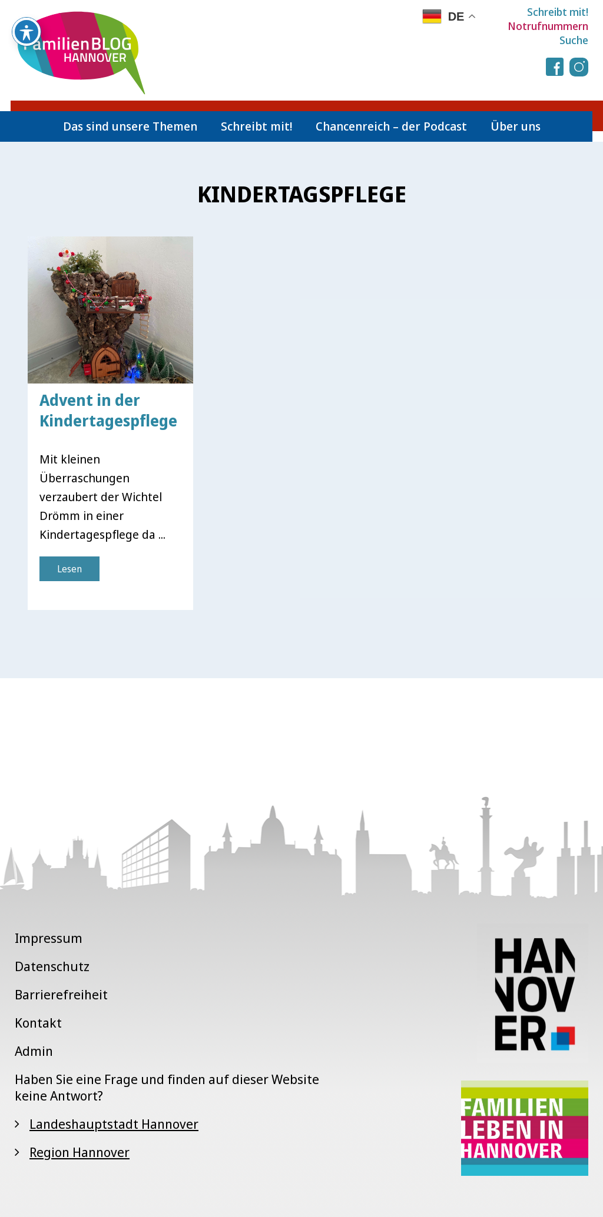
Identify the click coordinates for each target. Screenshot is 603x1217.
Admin (34, 1050)
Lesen (69, 568)
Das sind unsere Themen (130, 126)
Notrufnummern (548, 26)
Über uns (516, 126)
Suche (573, 40)
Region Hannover (79, 1151)
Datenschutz (52, 966)
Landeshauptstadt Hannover (113, 1123)
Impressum (48, 937)
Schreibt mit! (557, 12)
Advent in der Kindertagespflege (108, 410)
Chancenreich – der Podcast (391, 126)
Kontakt (38, 1022)
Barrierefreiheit (61, 994)
